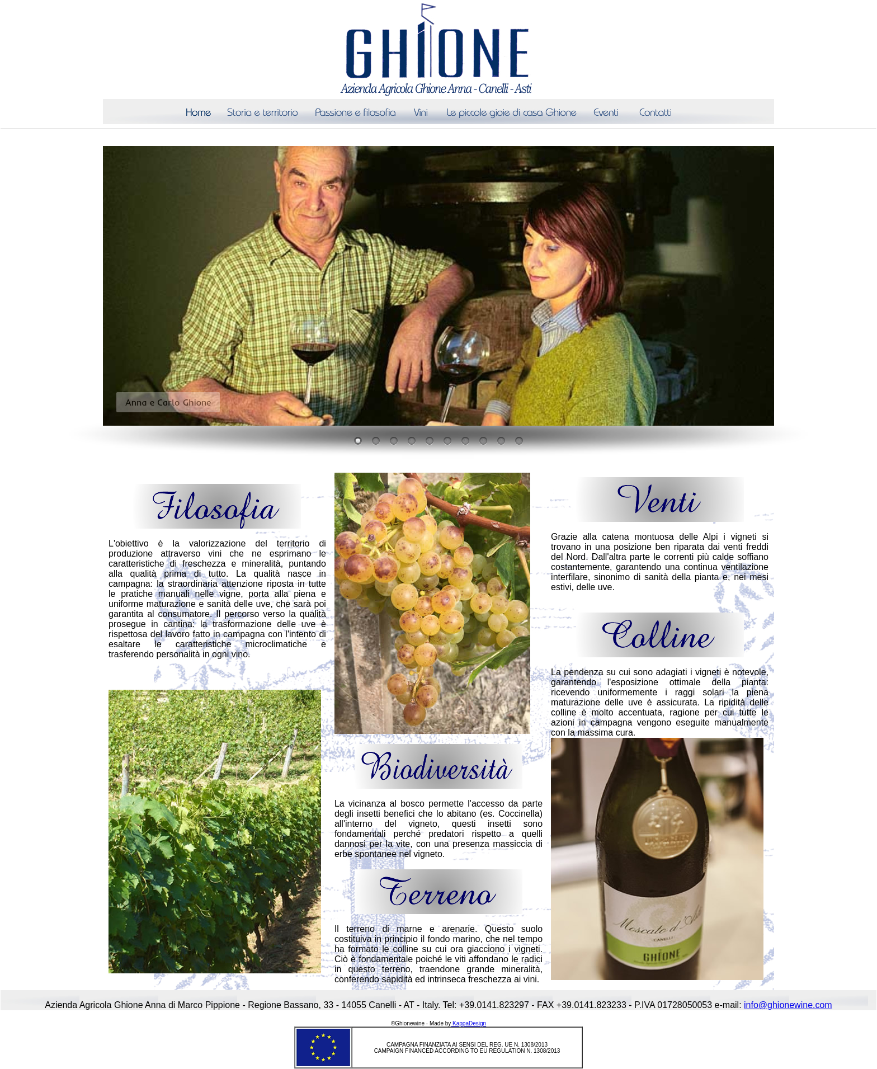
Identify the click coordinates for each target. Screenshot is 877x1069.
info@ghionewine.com (788, 1005)
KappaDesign (468, 1023)
